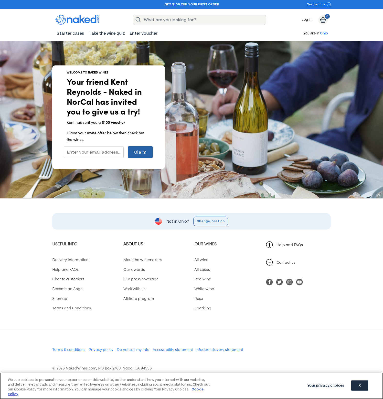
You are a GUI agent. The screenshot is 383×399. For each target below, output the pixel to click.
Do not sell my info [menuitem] (133, 349)
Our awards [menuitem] (134, 269)
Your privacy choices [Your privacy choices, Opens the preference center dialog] (326, 385)
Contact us (319, 4)
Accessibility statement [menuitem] (173, 349)
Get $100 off (175, 4)
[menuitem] (70, 33)
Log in (306, 20)
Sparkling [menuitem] (202, 307)
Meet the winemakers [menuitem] (142, 259)
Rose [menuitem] (198, 298)
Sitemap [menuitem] (59, 298)
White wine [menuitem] (204, 288)
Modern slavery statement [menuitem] (219, 349)
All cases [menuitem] (202, 269)
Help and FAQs (290, 244)
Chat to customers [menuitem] (68, 278)
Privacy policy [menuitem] (101, 349)
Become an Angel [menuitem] (68, 288)
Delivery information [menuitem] (70, 259)
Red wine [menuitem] (202, 278)
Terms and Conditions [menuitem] (71, 307)
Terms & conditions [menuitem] (68, 349)
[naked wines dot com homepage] (77, 20)
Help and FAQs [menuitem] (65, 269)
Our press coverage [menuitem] (141, 278)
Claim (140, 152)
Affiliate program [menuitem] (138, 298)
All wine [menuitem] (201, 259)
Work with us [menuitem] (134, 288)
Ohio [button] (324, 33)
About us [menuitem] (133, 244)
